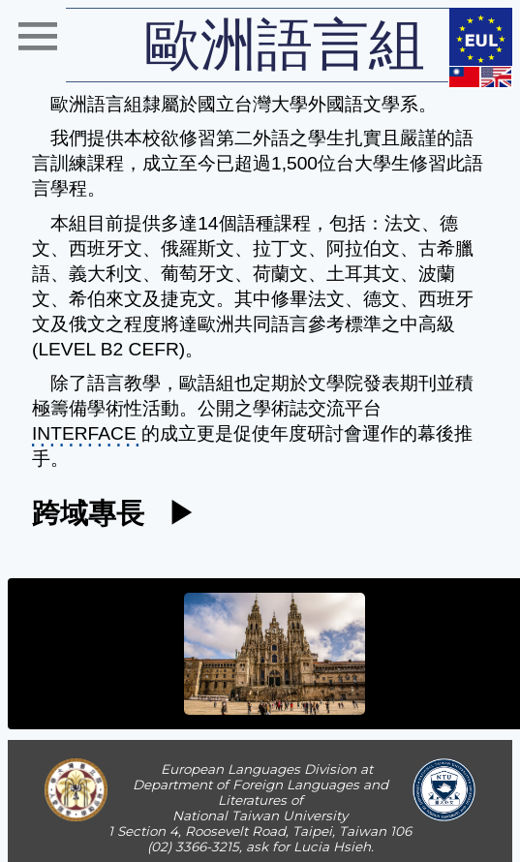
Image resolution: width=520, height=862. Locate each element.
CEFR (154, 349)
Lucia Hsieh (332, 846)
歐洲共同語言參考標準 (290, 324)
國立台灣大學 (253, 104)
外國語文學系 (363, 104)
